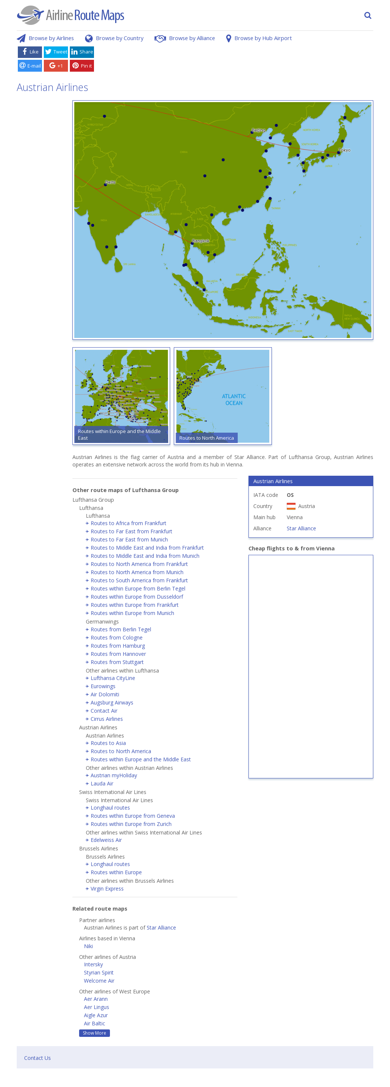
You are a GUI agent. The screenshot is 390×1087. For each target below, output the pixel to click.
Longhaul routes (110, 807)
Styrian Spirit (99, 972)
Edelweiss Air (106, 839)
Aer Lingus (96, 1006)
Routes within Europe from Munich (132, 612)
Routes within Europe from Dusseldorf (137, 596)
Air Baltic (94, 1023)
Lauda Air (102, 783)
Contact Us (37, 1057)
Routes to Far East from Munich (129, 539)
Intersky (93, 964)
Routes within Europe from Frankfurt (135, 604)
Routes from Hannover (118, 653)
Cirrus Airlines (107, 718)
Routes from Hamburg (118, 645)
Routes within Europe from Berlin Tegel (138, 588)
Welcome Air (99, 980)
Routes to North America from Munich (137, 572)
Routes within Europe (116, 872)
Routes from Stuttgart (117, 661)
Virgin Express (107, 888)
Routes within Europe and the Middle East (141, 759)
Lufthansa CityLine (113, 677)
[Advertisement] (235, 60)
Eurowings (103, 686)
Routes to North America (121, 751)
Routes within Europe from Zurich (131, 823)
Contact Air (104, 710)
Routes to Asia (108, 742)
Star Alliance (161, 927)
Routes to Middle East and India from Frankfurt (147, 547)
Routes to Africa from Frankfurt (128, 523)
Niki (88, 946)
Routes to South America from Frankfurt (139, 580)
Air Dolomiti (105, 694)
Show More (94, 1033)
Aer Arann (96, 998)
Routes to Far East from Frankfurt (131, 531)
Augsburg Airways (112, 702)
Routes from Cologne (117, 637)
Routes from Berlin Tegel (121, 629)
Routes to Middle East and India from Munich (145, 555)
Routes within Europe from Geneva (133, 815)
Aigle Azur (96, 1015)
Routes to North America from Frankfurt (139, 563)
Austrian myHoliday (114, 775)
